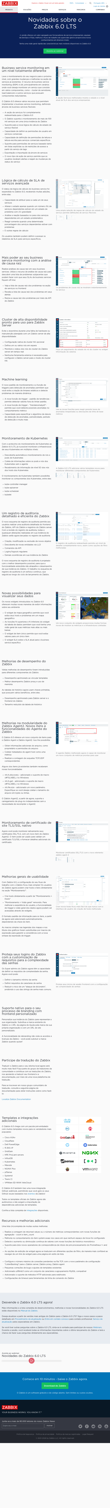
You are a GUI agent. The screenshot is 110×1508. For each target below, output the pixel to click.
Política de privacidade (45, 1434)
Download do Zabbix (55, 1386)
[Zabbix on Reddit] (93, 1426)
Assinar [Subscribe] (50, 1425)
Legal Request (88, 1434)
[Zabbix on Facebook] (87, 1426)
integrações (32, 1210)
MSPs (71, 3)
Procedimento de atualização (27, 1319)
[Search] (90, 3)
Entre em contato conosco (57, 1319)
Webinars (97, 1327)
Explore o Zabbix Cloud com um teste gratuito (48, 3)
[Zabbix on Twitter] (80, 1426)
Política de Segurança (25, 1434)
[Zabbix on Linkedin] (100, 1426)
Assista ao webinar (55, 51)
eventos (31, 1194)
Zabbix (10, 3)
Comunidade (79, 3)
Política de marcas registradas (68, 1434)
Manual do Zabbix (29, 1311)
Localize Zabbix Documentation (16, 1099)
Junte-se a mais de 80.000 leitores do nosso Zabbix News (28, 1421)
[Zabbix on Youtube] (106, 1426)
